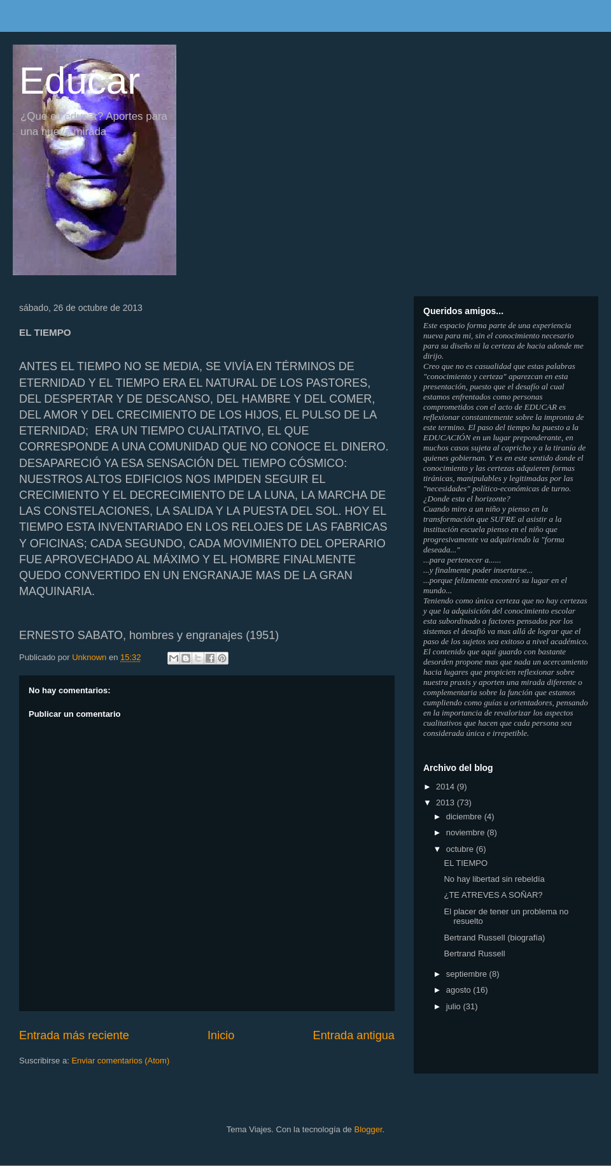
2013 (446, 802)
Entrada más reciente (74, 1035)
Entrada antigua (354, 1035)
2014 (446, 786)
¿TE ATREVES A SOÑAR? (493, 895)
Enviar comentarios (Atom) (120, 1060)
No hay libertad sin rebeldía (494, 879)
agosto (460, 990)
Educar (79, 80)
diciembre (465, 816)
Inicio (220, 1035)
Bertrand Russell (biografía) (494, 937)
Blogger (368, 1129)
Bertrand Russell (474, 953)
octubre (461, 849)
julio (454, 1006)
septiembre (467, 974)
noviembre (466, 832)
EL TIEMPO (466, 863)
